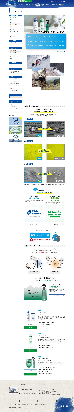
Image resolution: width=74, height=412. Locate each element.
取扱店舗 (23, 385)
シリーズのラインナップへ (59, 51)
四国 (29, 393)
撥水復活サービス (55, 391)
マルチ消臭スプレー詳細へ (58, 295)
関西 (24, 393)
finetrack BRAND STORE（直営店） (27, 389)
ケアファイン (21, 8)
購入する (32, 327)
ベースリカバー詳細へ (57, 224)
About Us (10, 404)
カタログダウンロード (54, 1)
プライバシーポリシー (17, 404)
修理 (53, 389)
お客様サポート (43, 385)
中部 (22, 393)
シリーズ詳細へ (32, 324)
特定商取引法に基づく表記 (27, 404)
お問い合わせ (36, 404)
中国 (27, 393)
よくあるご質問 (62, 1)
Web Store (25, 1)
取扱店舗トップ (23, 387)
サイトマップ (42, 404)
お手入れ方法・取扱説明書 (56, 394)
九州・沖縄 (33, 393)
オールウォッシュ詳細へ (36, 224)
